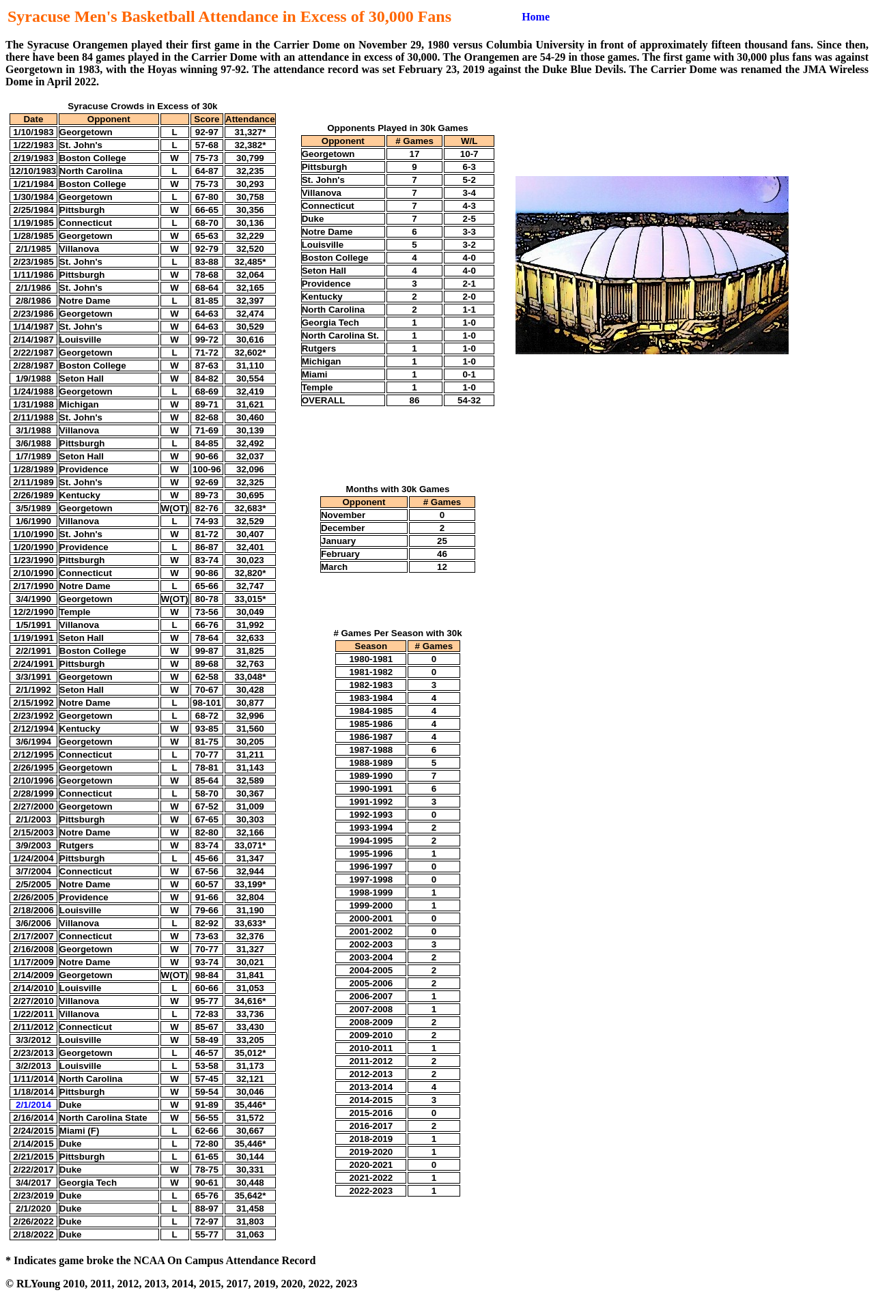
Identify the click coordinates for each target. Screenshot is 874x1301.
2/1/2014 (33, 1105)
